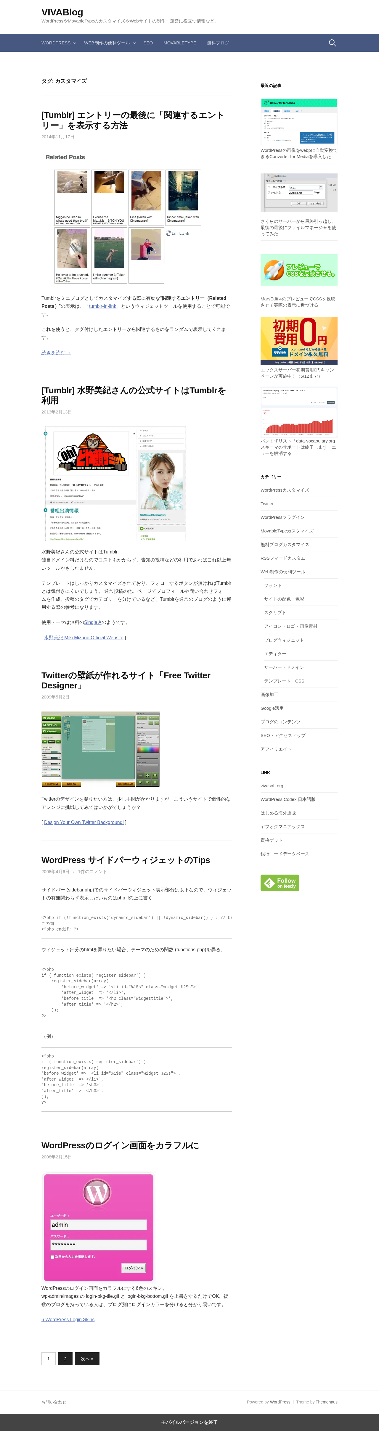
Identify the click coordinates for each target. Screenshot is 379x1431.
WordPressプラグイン (283, 517)
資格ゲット (272, 840)
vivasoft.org (272, 785)
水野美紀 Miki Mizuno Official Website (83, 637)
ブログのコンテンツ (281, 721)
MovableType (179, 42)
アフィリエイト (276, 748)
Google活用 (272, 708)
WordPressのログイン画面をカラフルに (120, 1145)
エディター (275, 653)
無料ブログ (218, 42)
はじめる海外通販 (278, 812)
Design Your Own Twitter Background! (84, 822)
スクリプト (275, 612)
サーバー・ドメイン (284, 667)
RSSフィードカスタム (283, 558)
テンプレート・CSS (284, 680)
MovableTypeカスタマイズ (287, 530)
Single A (93, 622)
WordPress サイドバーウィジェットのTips (125, 860)
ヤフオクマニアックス (283, 826)
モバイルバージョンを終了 (189, 1422)
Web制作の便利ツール (107, 42)
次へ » (87, 1358)
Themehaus (327, 1402)
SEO (148, 42)
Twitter (267, 503)
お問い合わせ (53, 1402)
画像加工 (269, 694)
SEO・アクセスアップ (283, 735)
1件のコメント (92, 871)
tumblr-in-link (102, 306)
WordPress (55, 42)
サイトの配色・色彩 (284, 598)
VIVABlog (62, 12)
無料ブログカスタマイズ (285, 544)
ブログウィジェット (284, 640)
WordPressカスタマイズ (285, 489)
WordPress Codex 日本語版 (288, 799)
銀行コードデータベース (285, 853)
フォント (273, 585)
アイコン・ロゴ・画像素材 (290, 626)
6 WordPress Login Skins (67, 1319)
